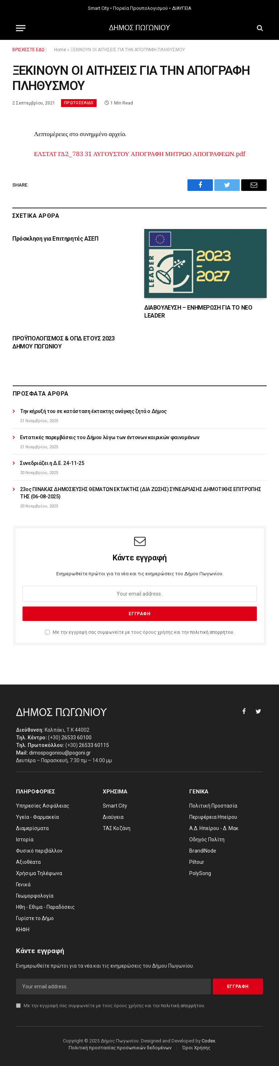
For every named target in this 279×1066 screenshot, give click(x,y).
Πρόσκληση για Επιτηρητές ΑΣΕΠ (55, 238)
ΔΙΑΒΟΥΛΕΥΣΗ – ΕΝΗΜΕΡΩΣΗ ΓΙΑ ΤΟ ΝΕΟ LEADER (198, 311)
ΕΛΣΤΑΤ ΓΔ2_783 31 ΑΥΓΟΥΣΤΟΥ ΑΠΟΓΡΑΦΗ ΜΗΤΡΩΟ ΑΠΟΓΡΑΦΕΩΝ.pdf (139, 154)
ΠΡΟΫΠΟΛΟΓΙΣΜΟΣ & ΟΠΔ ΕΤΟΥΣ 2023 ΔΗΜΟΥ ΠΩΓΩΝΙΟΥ (63, 342)
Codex (208, 1040)
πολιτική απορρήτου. (212, 632)
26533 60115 (94, 745)
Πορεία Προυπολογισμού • (142, 8)
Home (60, 49)
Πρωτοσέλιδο (79, 103)
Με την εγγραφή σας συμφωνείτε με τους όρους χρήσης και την (139, 632)
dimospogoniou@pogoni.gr (60, 753)
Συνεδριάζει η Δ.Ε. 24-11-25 (52, 463)
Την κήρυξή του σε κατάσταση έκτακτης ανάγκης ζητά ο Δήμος (93, 411)
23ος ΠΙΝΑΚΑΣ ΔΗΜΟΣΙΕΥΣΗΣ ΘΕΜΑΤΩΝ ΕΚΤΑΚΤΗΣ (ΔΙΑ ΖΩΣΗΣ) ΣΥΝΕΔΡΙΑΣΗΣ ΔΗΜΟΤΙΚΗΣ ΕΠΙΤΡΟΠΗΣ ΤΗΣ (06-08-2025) (140, 492)
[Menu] (20, 28)
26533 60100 (76, 737)
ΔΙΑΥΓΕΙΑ (181, 8)
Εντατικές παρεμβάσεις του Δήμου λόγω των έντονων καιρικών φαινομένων (109, 437)
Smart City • (100, 8)
